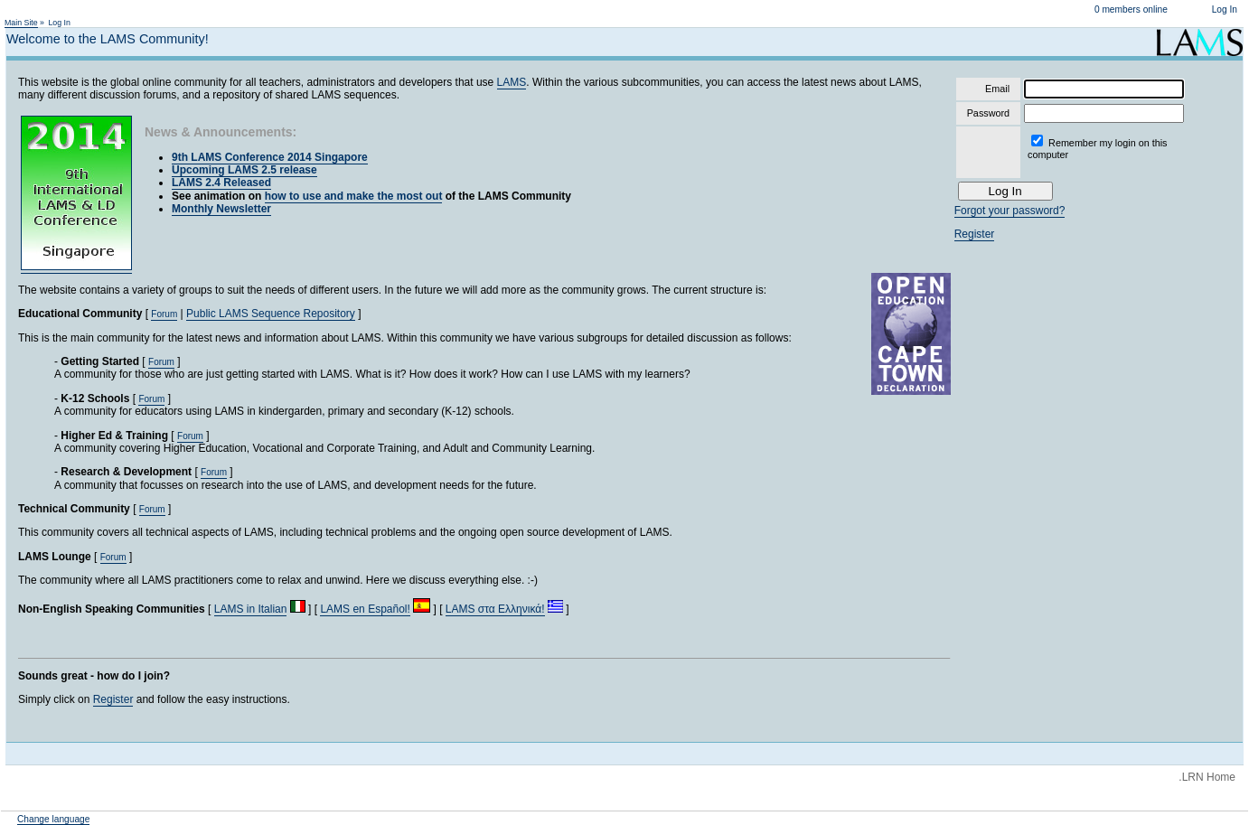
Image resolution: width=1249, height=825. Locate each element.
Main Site (21, 22)
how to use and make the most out (354, 196)
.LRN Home (1207, 777)
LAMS (512, 82)
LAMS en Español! (364, 609)
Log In (1224, 9)
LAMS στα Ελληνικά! (495, 609)
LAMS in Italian (250, 609)
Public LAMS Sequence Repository (270, 313)
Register (113, 699)
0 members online (1131, 9)
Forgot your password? (1010, 210)
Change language (53, 819)
